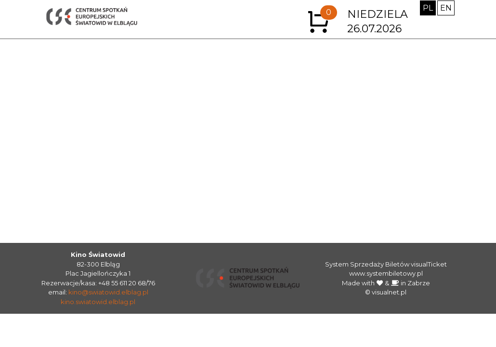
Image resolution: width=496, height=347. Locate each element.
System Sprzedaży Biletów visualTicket (386, 264)
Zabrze (418, 283)
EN (446, 8)
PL (428, 8)
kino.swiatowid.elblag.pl (98, 302)
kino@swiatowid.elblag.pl (108, 292)
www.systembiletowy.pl (386, 273)
